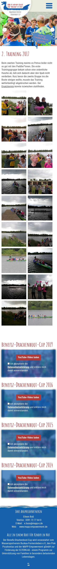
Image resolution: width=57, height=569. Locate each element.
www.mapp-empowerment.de (33, 526)
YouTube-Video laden (28, 357)
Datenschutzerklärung (18, 367)
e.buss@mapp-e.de (33, 523)
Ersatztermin (8, 86)
